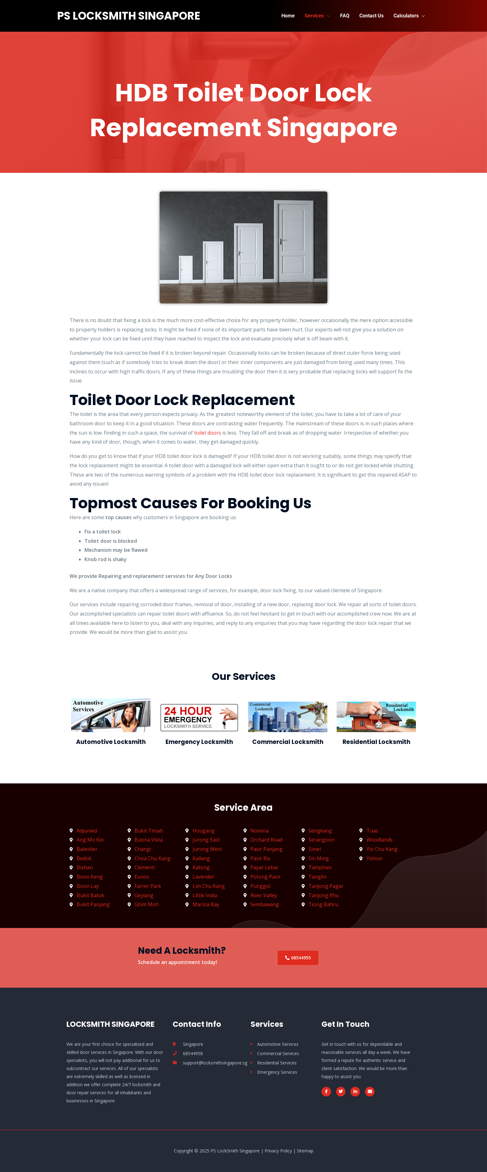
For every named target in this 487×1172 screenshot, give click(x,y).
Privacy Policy (278, 1151)
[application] (327, 16)
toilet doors (207, 432)
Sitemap (305, 1151)
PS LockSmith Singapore (128, 15)
